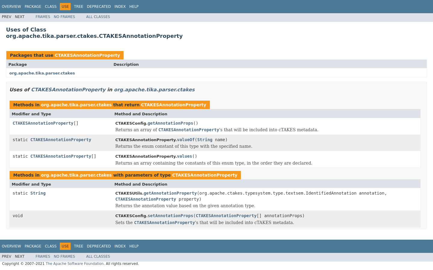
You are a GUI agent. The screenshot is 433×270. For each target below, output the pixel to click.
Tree (78, 7)
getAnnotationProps (170, 123)
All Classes (98, 17)
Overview (11, 7)
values (184, 156)
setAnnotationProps (170, 215)
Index (120, 7)
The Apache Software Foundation (75, 264)
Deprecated (99, 7)
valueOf (186, 139)
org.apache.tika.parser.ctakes (42, 73)
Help (134, 7)
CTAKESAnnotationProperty (87, 55)
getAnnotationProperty (170, 193)
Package (33, 7)
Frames (42, 17)
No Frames (64, 17)
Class (51, 7)
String (205, 139)
